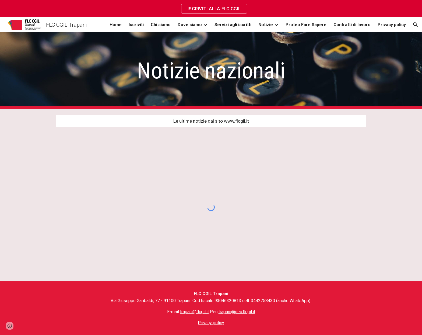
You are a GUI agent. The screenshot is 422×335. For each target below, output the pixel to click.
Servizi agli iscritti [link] (232, 24)
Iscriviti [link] (136, 24)
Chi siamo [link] (161, 24)
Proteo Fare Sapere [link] (306, 24)
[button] (415, 24)
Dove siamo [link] (190, 24)
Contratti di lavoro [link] (352, 24)
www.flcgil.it (236, 121)
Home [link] (116, 24)
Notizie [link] (265, 24)
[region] (211, 8)
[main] (211, 70)
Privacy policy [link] (392, 24)
